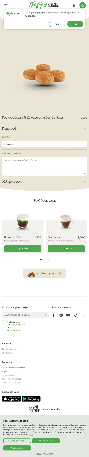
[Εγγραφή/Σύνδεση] (74, 5)
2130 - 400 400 (51, 408)
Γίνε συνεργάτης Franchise (13, 367)
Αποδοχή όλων (17, 448)
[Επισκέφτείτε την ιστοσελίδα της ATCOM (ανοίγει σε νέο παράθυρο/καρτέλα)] (45, 454)
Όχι (57, 24)
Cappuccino (54, 237)
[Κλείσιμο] (85, 10)
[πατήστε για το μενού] (6, 5)
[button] (41, 259)
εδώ (31, 434)
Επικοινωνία (7, 352)
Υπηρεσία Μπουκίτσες (11, 379)
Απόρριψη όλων (46, 440)
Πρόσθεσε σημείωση (11, 153)
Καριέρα (5, 371)
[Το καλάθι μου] (82, 5)
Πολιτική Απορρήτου (16, 324)
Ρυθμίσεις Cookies (16, 440)
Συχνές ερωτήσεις (10, 349)
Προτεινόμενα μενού (11, 382)
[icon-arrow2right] (45, 315)
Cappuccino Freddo (13, 237)
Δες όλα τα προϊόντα (44, 273)
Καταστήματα (8, 375)
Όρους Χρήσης (13, 330)
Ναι (75, 24)
